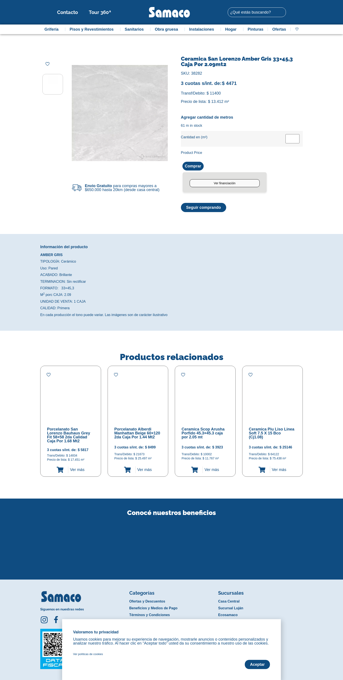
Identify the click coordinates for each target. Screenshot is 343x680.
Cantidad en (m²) (194, 137)
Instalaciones (202, 29)
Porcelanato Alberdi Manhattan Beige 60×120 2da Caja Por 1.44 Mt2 (137, 433)
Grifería (52, 29)
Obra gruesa (167, 29)
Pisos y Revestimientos (93, 29)
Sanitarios (135, 29)
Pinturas (255, 29)
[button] (43, 543)
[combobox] (257, 12)
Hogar (232, 29)
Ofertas (279, 29)
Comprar (193, 166)
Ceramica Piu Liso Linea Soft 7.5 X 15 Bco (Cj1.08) (271, 433)
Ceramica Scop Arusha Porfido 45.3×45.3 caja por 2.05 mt (203, 433)
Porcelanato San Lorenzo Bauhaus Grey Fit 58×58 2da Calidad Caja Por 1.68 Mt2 (68, 435)
